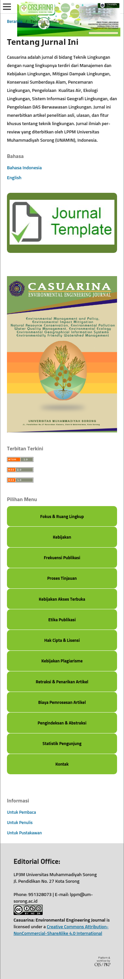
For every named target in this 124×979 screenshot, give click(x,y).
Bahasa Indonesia (24, 168)
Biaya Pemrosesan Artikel (62, 703)
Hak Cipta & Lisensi (62, 641)
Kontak (62, 764)
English (14, 178)
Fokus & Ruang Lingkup (62, 517)
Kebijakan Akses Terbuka (62, 599)
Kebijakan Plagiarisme (62, 661)
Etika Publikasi (62, 620)
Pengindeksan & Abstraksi (62, 723)
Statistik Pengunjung (62, 744)
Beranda (14, 22)
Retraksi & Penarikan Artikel (62, 682)
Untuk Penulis (20, 823)
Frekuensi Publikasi (62, 558)
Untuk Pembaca (21, 812)
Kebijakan (62, 537)
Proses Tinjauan (62, 578)
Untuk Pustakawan (24, 833)
